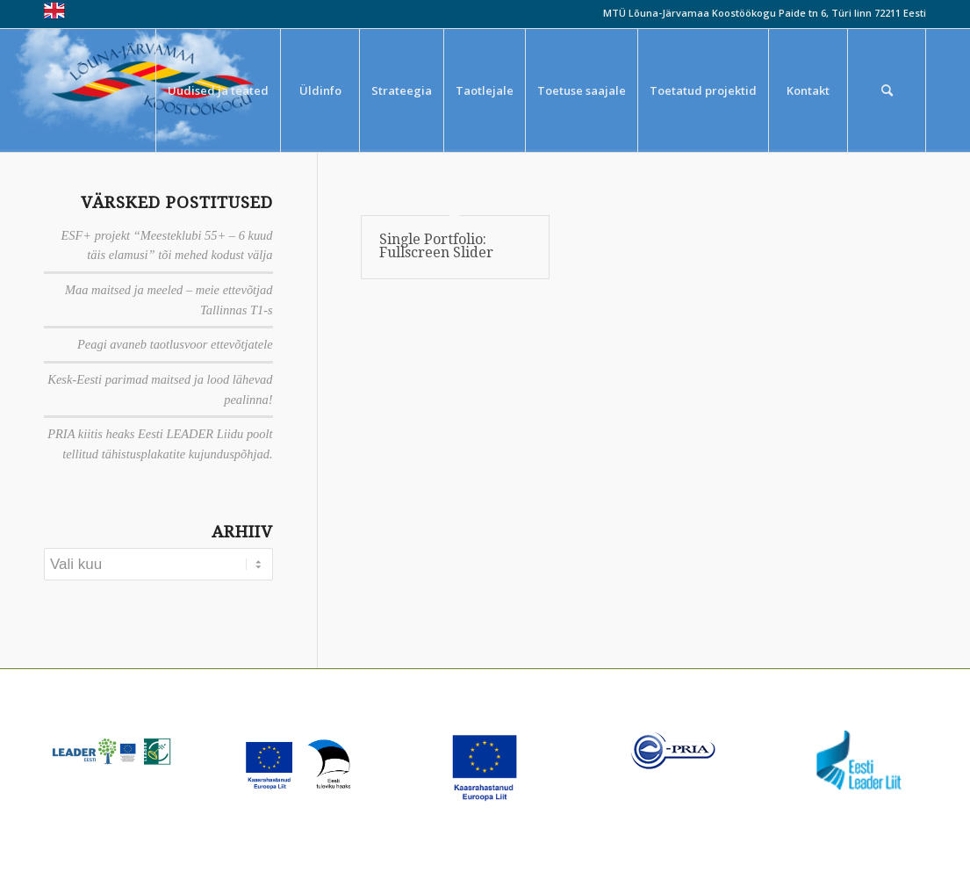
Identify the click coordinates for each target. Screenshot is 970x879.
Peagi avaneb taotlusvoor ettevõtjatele (175, 344)
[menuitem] (217, 90)
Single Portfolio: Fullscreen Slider (436, 246)
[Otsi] (886, 90)
